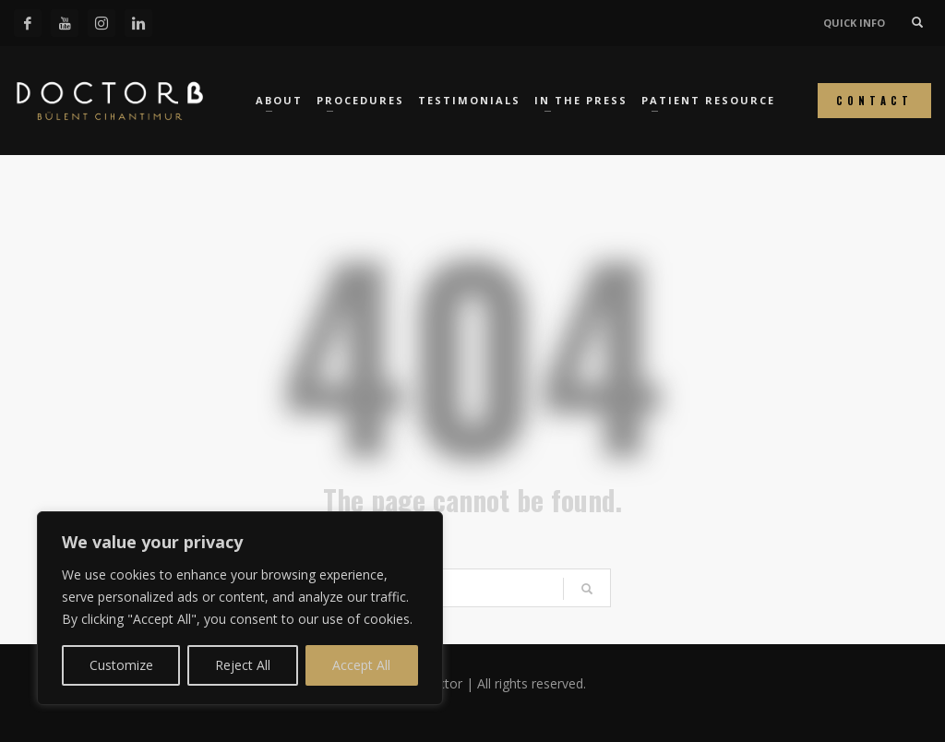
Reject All (242, 665)
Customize (121, 665)
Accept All (361, 665)
